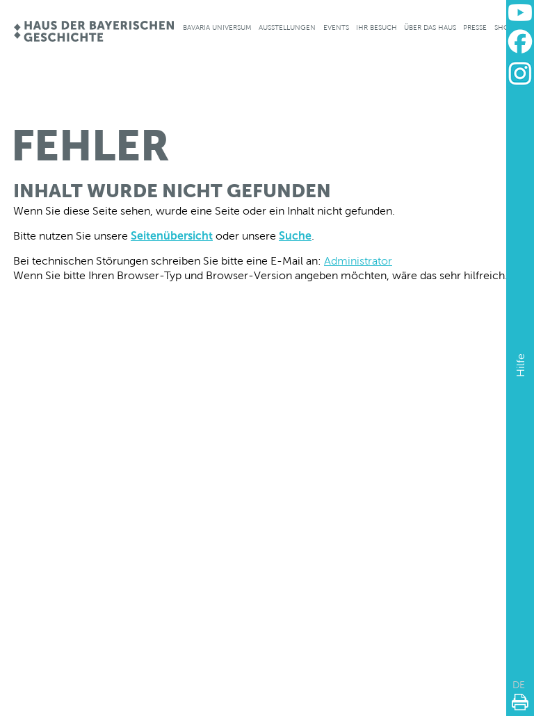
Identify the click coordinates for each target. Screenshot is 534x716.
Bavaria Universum (217, 27)
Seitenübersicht (172, 235)
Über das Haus (430, 27)
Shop (503, 27)
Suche (295, 235)
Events (336, 27)
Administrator (358, 261)
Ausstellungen (287, 27)
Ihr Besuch (376, 27)
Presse (475, 27)
